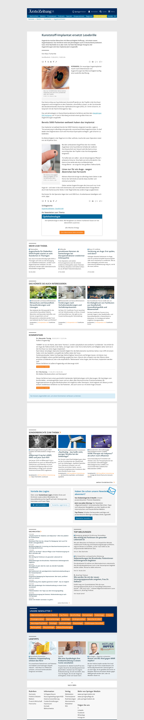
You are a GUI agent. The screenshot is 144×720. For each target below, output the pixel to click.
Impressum (48, 704)
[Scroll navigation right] (115, 16)
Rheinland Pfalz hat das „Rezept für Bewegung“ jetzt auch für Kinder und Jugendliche (48, 542)
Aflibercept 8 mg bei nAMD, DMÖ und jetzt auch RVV (40, 456)
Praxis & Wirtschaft (35, 702)
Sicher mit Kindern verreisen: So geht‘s (41, 600)
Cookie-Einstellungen (51, 702)
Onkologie (53, 624)
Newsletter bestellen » (83, 519)
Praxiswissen (51, 16)
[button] (111, 11)
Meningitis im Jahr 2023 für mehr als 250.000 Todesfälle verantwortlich (46, 567)
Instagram (81, 718)
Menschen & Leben (94, 619)
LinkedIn (80, 711)
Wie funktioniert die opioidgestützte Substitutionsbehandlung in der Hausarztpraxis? (49, 572)
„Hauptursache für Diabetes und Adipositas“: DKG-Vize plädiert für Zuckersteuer (49, 537)
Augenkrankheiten (48, 209)
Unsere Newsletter (40, 611)
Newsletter (69, 704)
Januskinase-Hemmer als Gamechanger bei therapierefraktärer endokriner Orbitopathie (71, 254)
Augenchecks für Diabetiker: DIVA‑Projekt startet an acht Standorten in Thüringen (41, 253)
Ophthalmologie (65, 624)
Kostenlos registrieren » (60, 505)
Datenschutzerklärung (51, 699)
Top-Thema (64, 615)
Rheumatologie (48, 628)
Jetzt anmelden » (40, 505)
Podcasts (61, 16)
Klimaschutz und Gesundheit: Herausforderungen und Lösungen (42, 305)
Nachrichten (34, 16)
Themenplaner (70, 697)
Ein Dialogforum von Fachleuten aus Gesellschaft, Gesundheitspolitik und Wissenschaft (100, 306)
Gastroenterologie (52, 619)
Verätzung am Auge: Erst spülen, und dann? (101, 252)
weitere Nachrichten (64, 603)
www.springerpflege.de (86, 697)
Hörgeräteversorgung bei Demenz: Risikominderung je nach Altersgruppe (47, 595)
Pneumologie (77, 624)
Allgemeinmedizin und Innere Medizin (44, 615)
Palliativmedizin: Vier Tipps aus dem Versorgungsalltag (46, 591)
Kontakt (46, 706)
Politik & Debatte (100, 16)
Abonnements (70, 702)
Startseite (32, 695)
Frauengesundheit (37, 619)
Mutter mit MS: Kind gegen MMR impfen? (101, 660)
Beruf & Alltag (75, 615)
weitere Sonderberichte (105, 483)
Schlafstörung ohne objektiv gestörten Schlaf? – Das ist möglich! (49, 582)
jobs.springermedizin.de (86, 699)
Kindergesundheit (79, 619)
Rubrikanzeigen (70, 699)
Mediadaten (69, 695)
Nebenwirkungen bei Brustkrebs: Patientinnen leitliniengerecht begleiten (49, 561)
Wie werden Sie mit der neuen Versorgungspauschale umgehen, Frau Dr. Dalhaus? (91, 579)
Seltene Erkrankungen (64, 628)
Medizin (43, 16)
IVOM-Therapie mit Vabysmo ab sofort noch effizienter (100, 455)
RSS (66, 706)
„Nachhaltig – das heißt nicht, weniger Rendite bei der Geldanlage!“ (70, 454)
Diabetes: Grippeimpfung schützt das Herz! (39, 660)
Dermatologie (87, 615)
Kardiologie (66, 619)
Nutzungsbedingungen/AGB (53, 697)
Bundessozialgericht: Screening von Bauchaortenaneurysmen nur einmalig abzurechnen (49, 547)
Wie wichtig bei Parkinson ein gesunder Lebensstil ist (45, 557)
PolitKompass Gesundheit (94, 624)
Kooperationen (79, 16)
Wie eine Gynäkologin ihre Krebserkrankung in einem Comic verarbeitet (47, 586)
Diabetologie (99, 615)
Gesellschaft (59, 209)
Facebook (81, 713)
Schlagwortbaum (50, 695)
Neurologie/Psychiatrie (39, 624)
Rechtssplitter (36, 628)
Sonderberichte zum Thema (44, 432)
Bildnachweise (49, 709)
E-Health (109, 615)
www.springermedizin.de (86, 695)
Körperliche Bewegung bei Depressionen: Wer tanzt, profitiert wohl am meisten (48, 577)
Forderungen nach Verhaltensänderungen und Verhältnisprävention (70, 305)
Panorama (32, 704)
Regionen (89, 16)
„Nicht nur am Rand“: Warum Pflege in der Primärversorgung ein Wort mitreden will (49, 552)
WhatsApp (81, 715)
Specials (69, 16)
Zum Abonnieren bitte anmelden (72, 233)
